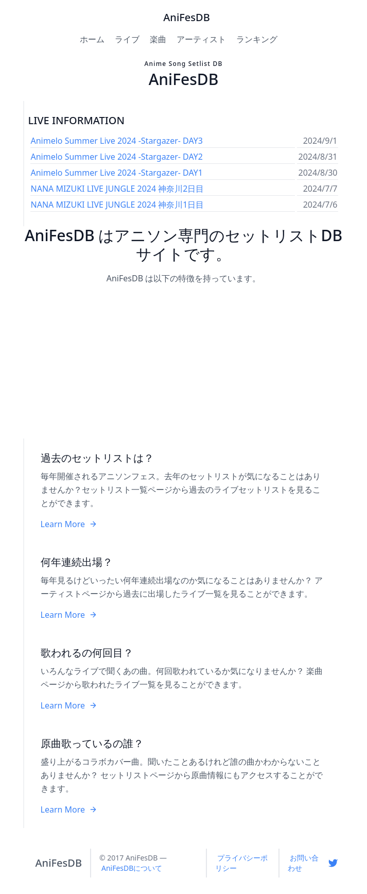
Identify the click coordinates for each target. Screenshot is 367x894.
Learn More (69, 524)
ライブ (127, 39)
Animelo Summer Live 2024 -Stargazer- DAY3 (117, 140)
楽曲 (158, 39)
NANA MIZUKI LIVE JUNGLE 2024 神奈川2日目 (117, 188)
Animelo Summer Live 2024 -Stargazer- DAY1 (117, 172)
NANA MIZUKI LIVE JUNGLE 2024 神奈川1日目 (117, 204)
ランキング (256, 39)
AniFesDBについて (131, 868)
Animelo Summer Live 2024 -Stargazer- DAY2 (117, 156)
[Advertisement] (183, 362)
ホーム (92, 39)
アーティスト (201, 39)
